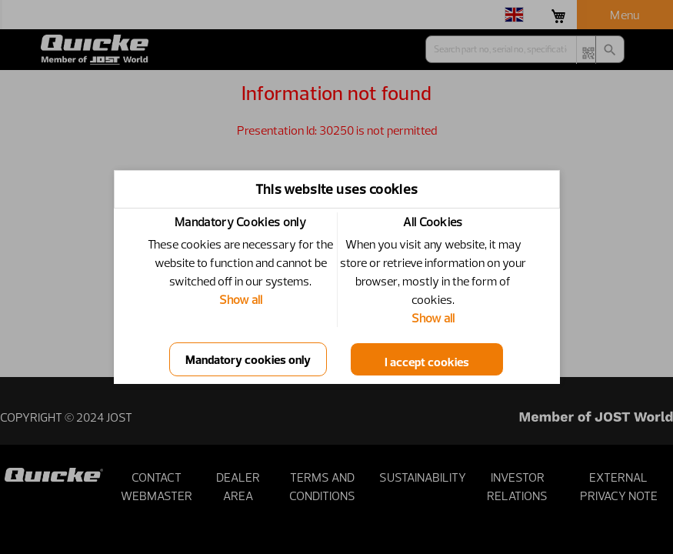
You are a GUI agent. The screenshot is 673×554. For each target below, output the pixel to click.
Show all (240, 299)
